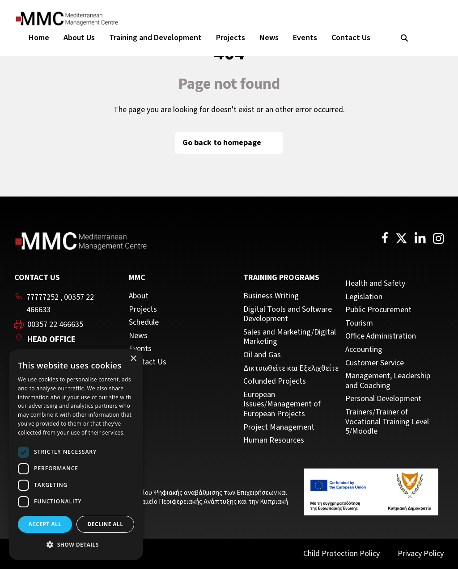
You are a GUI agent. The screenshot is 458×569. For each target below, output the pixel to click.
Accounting (363, 350)
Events (305, 37)
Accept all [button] (45, 524)
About (138, 296)
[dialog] (76, 454)
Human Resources (273, 440)
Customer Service (374, 363)
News (269, 37)
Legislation (363, 297)
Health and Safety (375, 284)
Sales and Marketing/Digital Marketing (289, 337)
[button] (76, 545)
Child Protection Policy (341, 553)
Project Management (278, 427)
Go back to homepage (229, 142)
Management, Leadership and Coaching (387, 380)
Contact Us (350, 37)
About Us (79, 37)
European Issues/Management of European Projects (282, 404)
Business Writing (271, 296)
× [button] (133, 359)
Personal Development (383, 399)
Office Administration (380, 336)
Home (39, 37)
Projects (230, 37)
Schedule (144, 322)
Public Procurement (378, 310)
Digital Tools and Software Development (287, 314)
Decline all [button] (105, 524)
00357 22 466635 (55, 325)
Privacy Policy (421, 553)
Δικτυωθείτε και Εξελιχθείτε (291, 368)
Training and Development (155, 37)
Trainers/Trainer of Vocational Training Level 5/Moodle (387, 421)
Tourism (359, 323)
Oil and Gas (262, 355)
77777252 (42, 297)
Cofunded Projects (274, 381)
